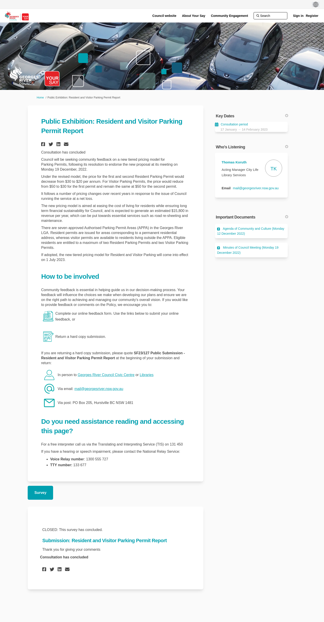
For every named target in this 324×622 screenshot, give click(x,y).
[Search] (270, 15)
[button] (43, 144)
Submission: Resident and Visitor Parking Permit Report (104, 540)
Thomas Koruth (234, 162)
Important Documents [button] (252, 217)
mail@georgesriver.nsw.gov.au (98, 389)
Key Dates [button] (252, 116)
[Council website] (164, 15)
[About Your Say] (194, 15)
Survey (40, 493)
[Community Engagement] (229, 15)
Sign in (298, 16)
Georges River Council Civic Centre (106, 375)
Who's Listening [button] (252, 147)
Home (40, 97)
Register (312, 16)
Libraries (146, 375)
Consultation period (234, 124)
